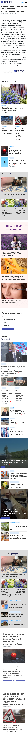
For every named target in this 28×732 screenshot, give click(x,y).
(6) (10, 401)
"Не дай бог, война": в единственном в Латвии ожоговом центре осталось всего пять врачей (13, 512)
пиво (5, 322)
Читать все (23, 338)
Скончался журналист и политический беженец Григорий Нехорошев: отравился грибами (16, 151)
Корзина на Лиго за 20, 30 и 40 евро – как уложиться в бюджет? (20, 211)
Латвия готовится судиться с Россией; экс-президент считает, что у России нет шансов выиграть (13, 370)
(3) (14, 165)
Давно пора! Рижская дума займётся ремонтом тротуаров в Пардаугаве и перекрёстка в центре (19, 134)
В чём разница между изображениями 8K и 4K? (17, 615)
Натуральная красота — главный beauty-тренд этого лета (12, 301)
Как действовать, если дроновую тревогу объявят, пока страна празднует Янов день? (18, 163)
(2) (3, 135)
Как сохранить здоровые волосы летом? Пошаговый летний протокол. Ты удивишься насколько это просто (13, 278)
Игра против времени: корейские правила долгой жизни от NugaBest (6, 213)
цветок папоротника (9, 319)
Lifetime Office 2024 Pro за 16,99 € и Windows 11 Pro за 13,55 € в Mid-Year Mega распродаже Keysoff (17, 605)
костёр (6, 316)
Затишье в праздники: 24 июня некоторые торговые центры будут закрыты (18, 485)
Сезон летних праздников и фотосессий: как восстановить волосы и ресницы (11, 253)
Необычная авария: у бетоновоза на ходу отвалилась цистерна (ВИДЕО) (13, 462)
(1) (20, 436)
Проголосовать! (8, 329)
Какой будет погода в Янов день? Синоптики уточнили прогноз (12, 110)
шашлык (6, 325)
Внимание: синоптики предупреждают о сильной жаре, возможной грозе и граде (18, 527)
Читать (14, 680)
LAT (22, 2)
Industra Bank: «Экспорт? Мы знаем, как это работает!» (17, 623)
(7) (18, 373)
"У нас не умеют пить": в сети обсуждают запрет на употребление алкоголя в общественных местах (18, 538)
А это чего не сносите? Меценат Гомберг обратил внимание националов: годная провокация (7, 395)
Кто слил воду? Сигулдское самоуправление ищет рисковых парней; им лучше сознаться (18, 476)
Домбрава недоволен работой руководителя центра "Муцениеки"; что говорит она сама (17, 412)
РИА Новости (5, 47)
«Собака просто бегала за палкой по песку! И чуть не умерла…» (14, 195)
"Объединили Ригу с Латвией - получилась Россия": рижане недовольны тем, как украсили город (16, 433)
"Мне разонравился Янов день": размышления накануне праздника (19, 394)
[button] (26, 2)
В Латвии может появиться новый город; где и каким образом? (7, 131)
